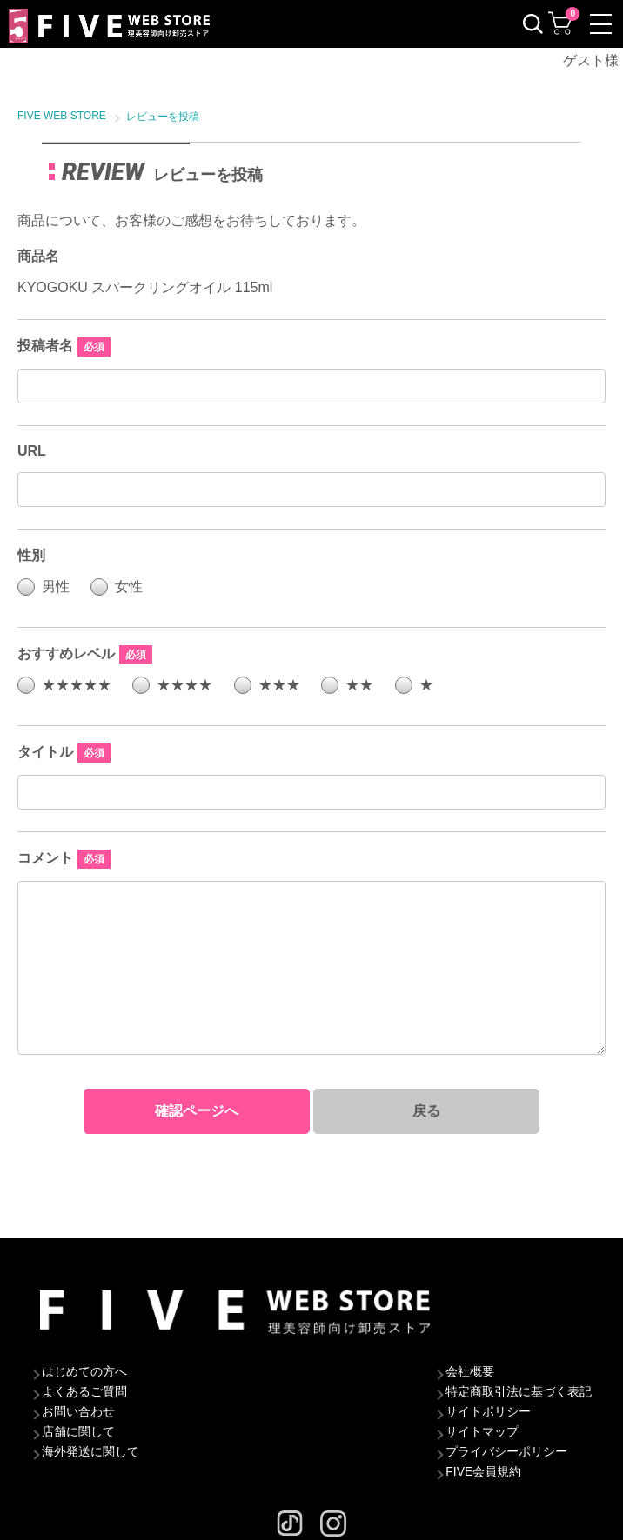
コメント (45, 857)
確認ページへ (196, 1110)
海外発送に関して (90, 1451)
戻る (426, 1110)
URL (31, 450)
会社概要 (469, 1371)
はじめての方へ (84, 1371)
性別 (31, 555)
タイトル (45, 751)
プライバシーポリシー (506, 1451)
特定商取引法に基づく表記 (518, 1391)
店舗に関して (78, 1431)
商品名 (38, 256)
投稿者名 (45, 345)
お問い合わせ (78, 1411)
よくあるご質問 (84, 1391)
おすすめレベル (66, 653)
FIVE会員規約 (483, 1471)
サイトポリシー (488, 1411)
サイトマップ (482, 1431)
